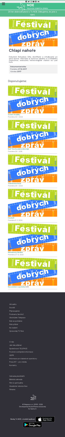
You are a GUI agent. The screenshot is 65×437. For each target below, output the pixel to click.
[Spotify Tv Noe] (36, 1)
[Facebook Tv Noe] (26, 1)
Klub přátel (13, 324)
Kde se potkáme (15, 321)
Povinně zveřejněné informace (21, 352)
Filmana (12, 389)
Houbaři (11, 218)
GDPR (11, 355)
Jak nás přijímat (15, 345)
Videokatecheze (14, 183)
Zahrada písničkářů (17, 376)
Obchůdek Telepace (17, 317)
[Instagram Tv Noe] (31, 1)
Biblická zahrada (15, 379)
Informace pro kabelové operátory (23, 358)
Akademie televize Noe (18, 386)
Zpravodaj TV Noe (16, 331)
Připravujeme (14, 311)
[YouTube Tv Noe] (34, 1)
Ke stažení (13, 328)
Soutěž (12, 307)
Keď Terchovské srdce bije (18, 149)
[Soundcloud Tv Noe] (38, 1)
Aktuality (13, 304)
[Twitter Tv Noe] (29, 1)
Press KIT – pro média (18, 362)
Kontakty (13, 365)
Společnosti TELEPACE (18, 348)
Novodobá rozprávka (16, 287)
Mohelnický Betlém (15, 252)
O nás (11, 342)
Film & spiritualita (16, 383)
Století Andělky (14, 114)
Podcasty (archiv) (16, 314)
